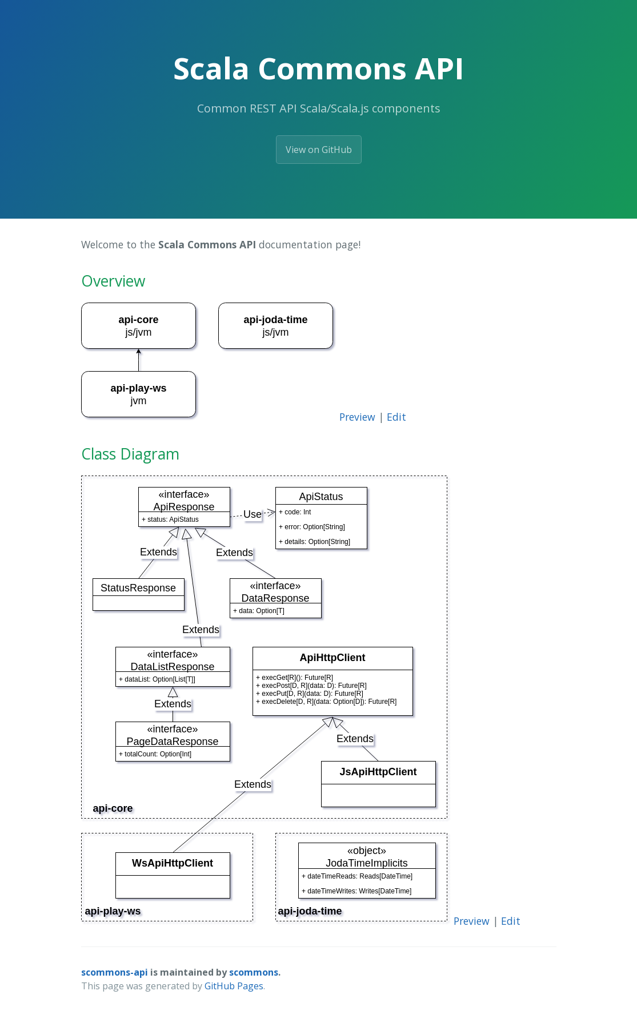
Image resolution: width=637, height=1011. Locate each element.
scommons (253, 972)
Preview (357, 417)
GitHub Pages (234, 986)
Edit (396, 417)
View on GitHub (319, 149)
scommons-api (114, 972)
